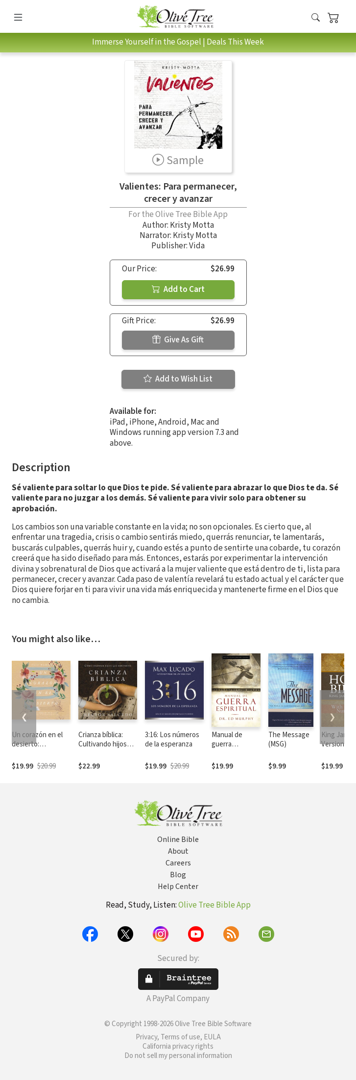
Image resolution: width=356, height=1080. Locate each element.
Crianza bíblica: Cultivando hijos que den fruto (102, 744)
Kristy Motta (192, 225)
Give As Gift (178, 340)
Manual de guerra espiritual (227, 744)
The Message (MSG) (288, 739)
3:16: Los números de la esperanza (172, 739)
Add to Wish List (178, 379)
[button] (315, 18)
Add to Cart (178, 289)
